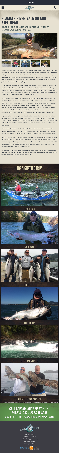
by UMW (29, 448)
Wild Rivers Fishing (29, 7)
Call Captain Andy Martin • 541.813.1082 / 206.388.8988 (29, 412)
